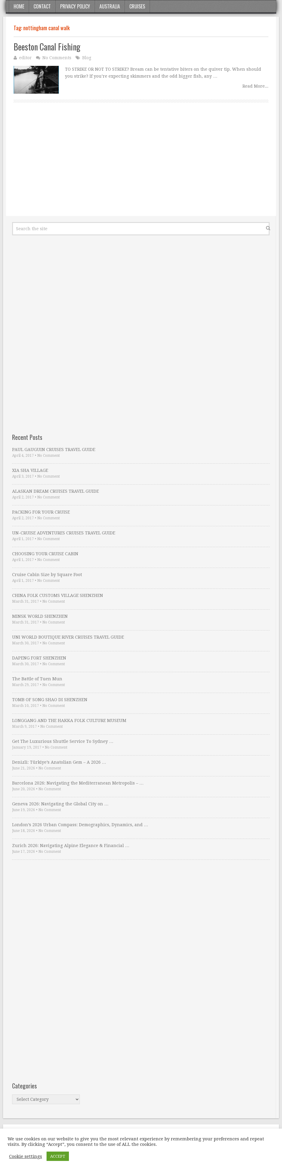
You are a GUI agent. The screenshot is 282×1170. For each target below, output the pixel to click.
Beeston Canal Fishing (47, 46)
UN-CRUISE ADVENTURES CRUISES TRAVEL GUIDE (63, 532)
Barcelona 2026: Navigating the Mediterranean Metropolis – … (78, 783)
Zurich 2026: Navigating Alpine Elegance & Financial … (70, 845)
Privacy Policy (75, 6)
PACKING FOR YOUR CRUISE (41, 512)
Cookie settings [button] (25, 1156)
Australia (109, 6)
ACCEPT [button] (57, 1156)
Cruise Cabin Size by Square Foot (47, 574)
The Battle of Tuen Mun (37, 678)
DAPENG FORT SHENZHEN (39, 658)
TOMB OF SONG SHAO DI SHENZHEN (49, 699)
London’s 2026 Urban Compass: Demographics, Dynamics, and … (80, 824)
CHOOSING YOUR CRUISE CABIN (45, 553)
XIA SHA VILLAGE (30, 470)
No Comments (56, 57)
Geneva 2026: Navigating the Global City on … (60, 803)
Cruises (137, 6)
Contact (42, 6)
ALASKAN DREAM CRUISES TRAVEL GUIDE (55, 491)
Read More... (255, 86)
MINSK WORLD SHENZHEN (40, 616)
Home (19, 6)
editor (25, 57)
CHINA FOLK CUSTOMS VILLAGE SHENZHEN (57, 595)
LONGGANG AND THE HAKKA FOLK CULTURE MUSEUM (69, 720)
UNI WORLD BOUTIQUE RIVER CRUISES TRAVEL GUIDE (68, 637)
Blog (86, 57)
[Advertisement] (141, 166)
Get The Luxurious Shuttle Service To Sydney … (62, 741)
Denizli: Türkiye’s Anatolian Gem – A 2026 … (59, 762)
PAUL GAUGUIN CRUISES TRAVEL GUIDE (53, 449)
